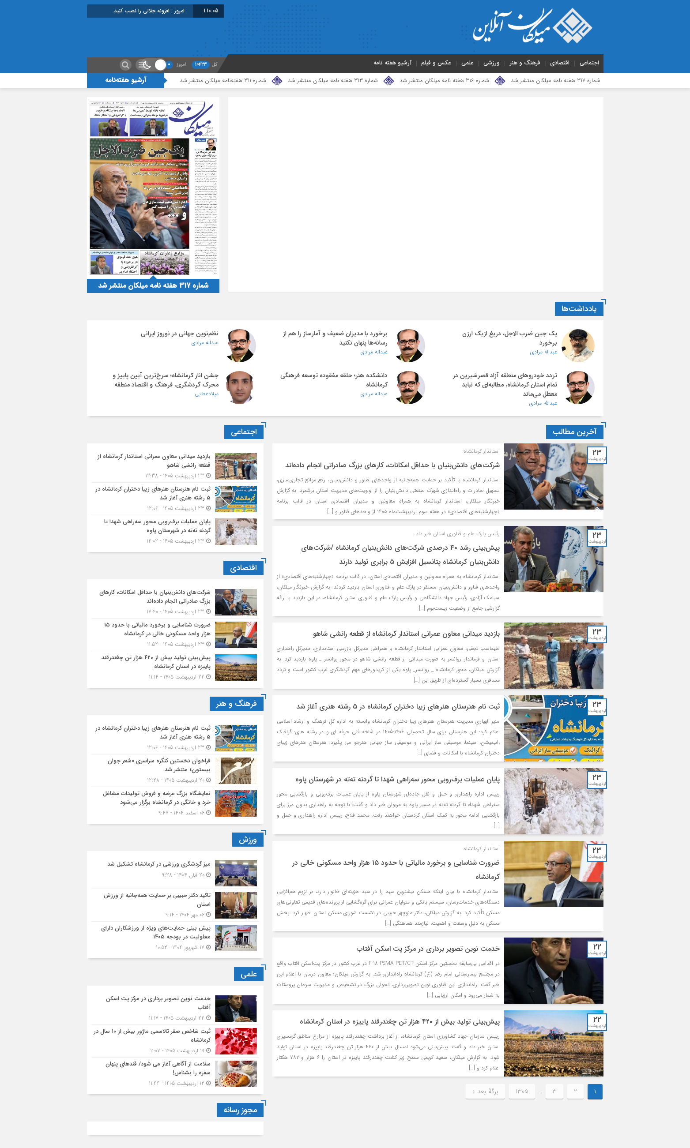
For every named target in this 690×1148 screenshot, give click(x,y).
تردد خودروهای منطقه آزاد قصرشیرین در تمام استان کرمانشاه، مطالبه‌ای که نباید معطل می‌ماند (505, 385)
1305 (522, 1091)
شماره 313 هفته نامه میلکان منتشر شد (333, 80)
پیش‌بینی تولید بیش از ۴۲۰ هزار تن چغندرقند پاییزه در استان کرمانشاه (400, 1021)
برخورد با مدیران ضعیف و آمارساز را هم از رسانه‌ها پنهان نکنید (335, 338)
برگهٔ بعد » (485, 1091)
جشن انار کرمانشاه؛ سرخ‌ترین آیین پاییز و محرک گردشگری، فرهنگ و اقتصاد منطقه (166, 380)
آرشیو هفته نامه (392, 63)
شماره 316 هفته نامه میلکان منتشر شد (444, 80)
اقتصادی (559, 63)
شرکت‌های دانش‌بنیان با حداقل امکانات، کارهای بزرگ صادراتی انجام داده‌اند (392, 465)
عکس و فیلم (436, 63)
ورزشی (491, 63)
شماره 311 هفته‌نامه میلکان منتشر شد (223, 80)
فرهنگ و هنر (525, 63)
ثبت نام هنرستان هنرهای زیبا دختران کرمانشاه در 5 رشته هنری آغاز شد (398, 706)
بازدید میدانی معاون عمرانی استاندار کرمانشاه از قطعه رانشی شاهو (406, 633)
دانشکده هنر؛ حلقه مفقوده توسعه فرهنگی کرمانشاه (334, 380)
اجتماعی (589, 63)
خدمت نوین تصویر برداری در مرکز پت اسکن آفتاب (428, 948)
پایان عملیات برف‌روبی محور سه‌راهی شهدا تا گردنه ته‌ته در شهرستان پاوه (397, 779)
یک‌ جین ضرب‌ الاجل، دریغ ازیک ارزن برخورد (509, 338)
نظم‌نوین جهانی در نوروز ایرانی (180, 333)
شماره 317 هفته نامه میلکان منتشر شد (555, 80)
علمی (467, 63)
